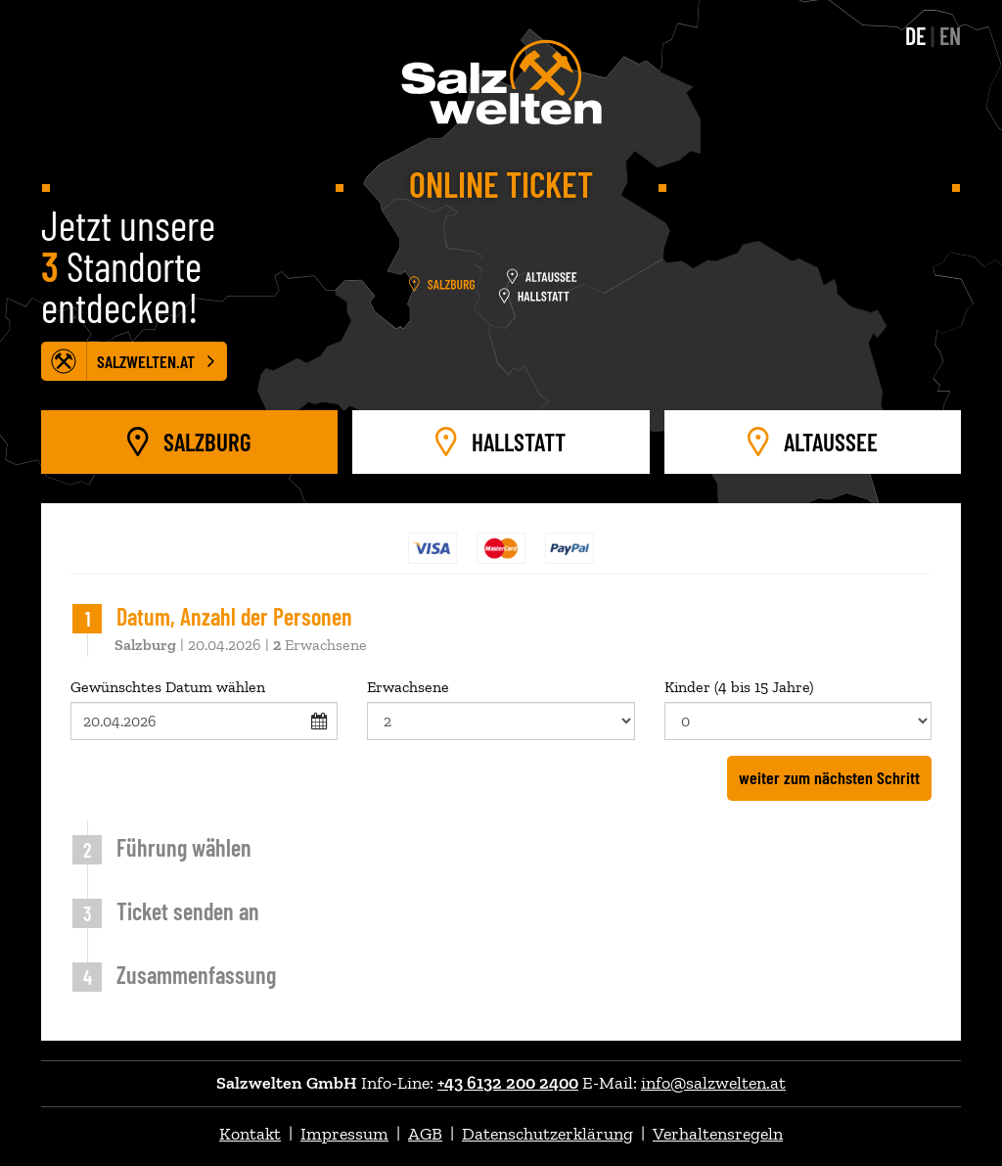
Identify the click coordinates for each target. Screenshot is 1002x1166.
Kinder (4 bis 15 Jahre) (798, 708)
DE (915, 36)
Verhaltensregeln (718, 1133)
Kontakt (250, 1133)
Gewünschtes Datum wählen (204, 708)
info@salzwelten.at (713, 1083)
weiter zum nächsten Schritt (829, 777)
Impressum (344, 1133)
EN (950, 36)
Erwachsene (500, 708)
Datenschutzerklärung (547, 1133)
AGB (425, 1133)
